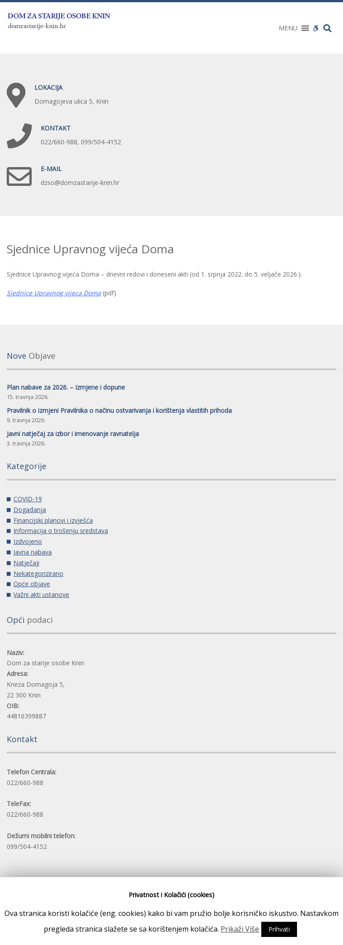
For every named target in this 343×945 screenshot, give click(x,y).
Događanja (29, 509)
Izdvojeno (27, 541)
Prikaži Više (240, 929)
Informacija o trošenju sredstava (60, 530)
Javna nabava (32, 552)
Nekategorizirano (38, 573)
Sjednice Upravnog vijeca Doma (54, 293)
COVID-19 (27, 499)
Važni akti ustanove (41, 594)
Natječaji (26, 563)
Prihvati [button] (279, 929)
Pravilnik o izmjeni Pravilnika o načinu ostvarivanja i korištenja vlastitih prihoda (119, 410)
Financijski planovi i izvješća (53, 520)
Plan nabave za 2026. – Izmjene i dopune (66, 387)
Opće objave (31, 584)
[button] (288, 28)
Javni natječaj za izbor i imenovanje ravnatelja (73, 433)
